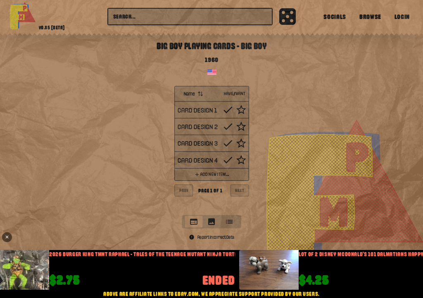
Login (402, 16)
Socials (334, 16)
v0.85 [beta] (52, 27)
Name (193, 93)
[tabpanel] (211, 148)
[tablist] (211, 221)
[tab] (193, 222)
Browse (370, 16)
